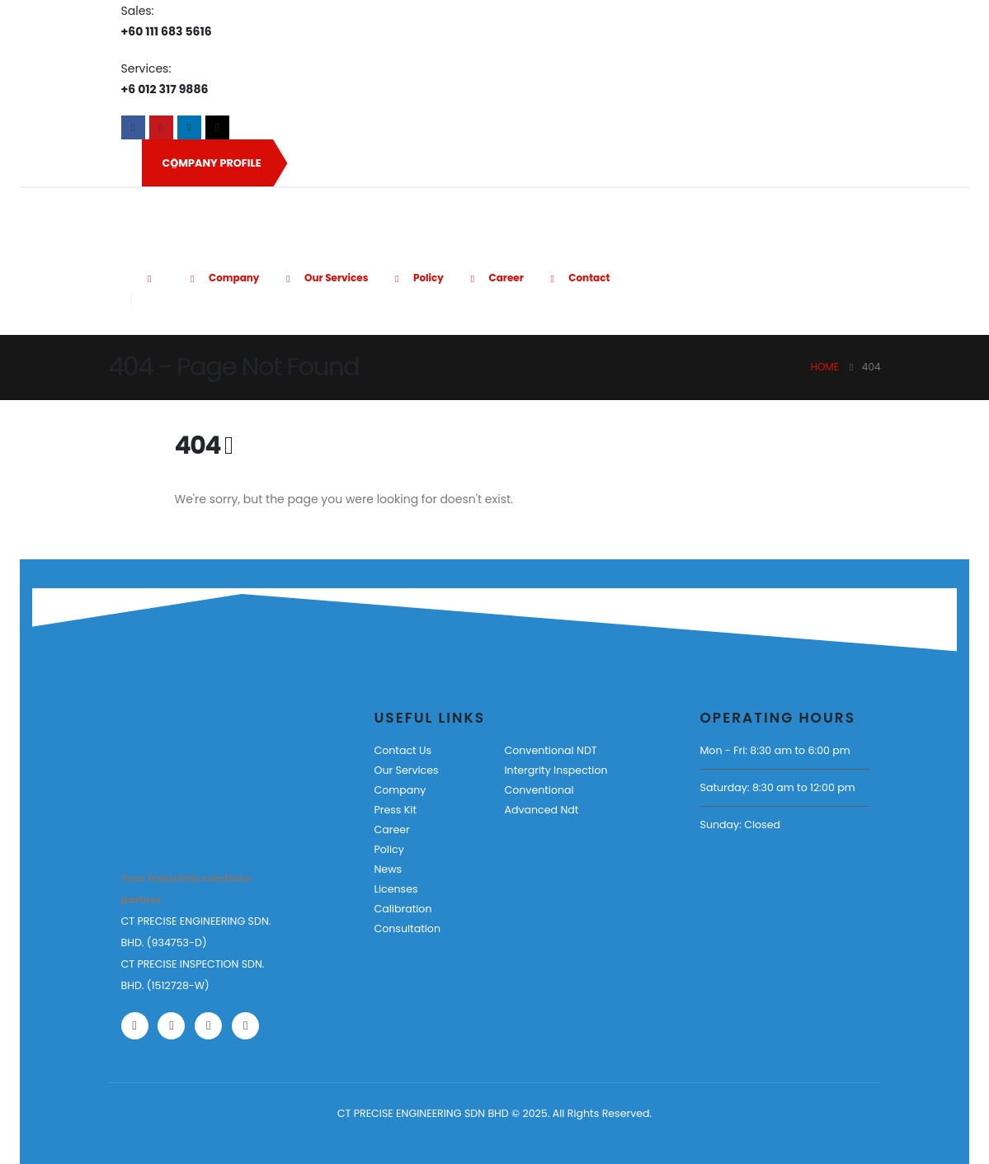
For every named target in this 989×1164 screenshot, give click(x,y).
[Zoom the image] (172, 757)
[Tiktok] (217, 127)
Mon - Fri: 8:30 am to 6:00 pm (775, 750)
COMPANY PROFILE (211, 163)
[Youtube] (161, 127)
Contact (577, 278)
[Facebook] (133, 127)
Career (494, 278)
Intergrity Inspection (555, 770)
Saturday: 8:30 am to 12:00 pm (777, 787)
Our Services (324, 278)
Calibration (403, 909)
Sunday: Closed (740, 825)
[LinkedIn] (189, 127)
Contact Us (403, 750)
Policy (416, 278)
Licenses (396, 889)
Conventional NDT (550, 750)
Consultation (407, 928)
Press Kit (395, 810)
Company (223, 278)
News (388, 869)
